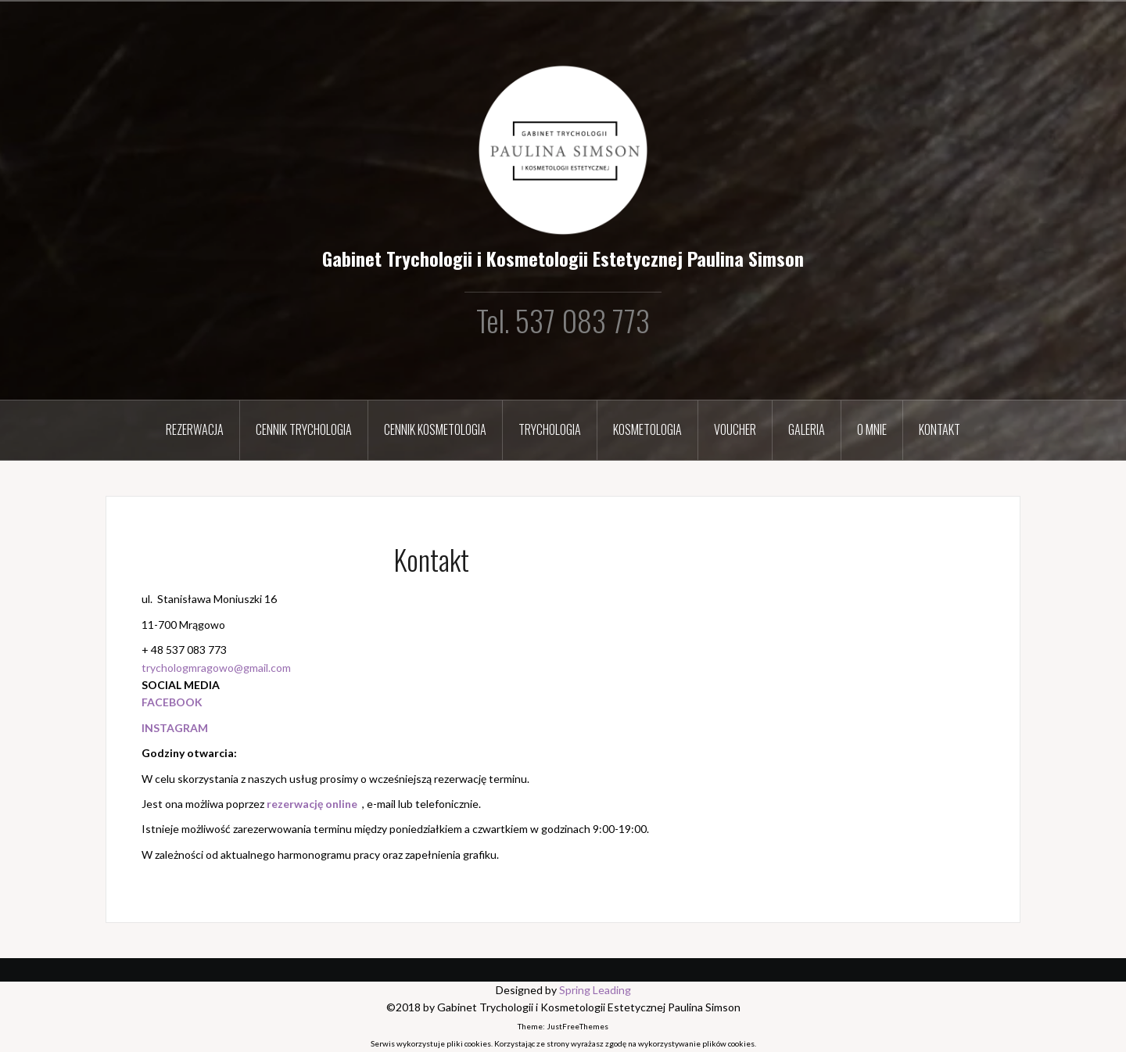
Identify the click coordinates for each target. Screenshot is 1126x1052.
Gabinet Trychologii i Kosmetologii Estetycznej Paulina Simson (563, 258)
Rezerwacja (195, 429)
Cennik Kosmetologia (435, 429)
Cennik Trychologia (304, 429)
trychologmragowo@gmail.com (216, 667)
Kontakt (939, 429)
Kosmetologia (647, 429)
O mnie (872, 429)
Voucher (735, 429)
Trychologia (549, 429)
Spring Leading (595, 989)
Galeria (806, 429)
